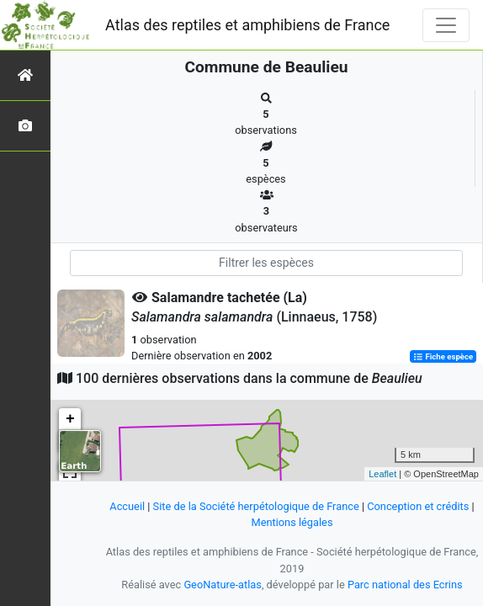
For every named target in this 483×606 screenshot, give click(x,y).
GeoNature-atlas (222, 584)
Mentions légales (291, 522)
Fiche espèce (443, 356)
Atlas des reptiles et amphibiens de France (247, 25)
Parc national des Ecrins (405, 584)
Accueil (127, 506)
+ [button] (70, 419)
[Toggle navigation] (446, 25)
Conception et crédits (418, 506)
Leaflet (382, 474)
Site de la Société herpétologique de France (256, 506)
